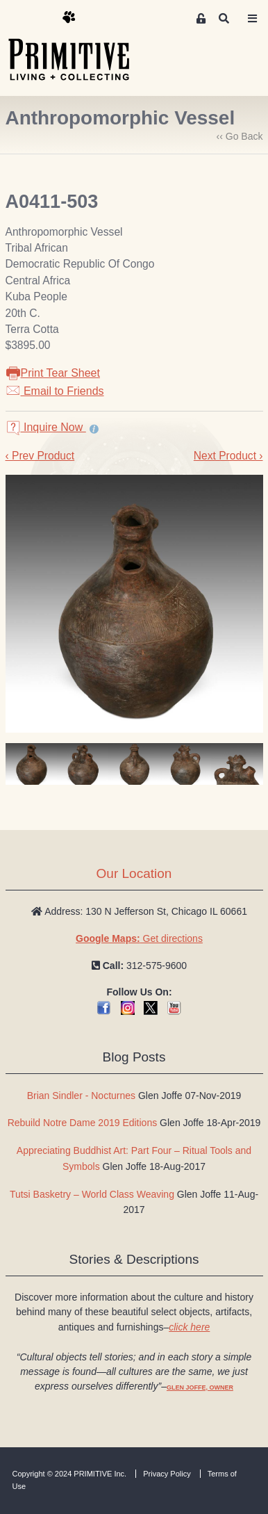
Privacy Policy (166, 1474)
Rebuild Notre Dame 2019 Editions (83, 1122)
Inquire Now (46, 427)
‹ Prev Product (40, 456)
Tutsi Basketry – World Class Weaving (92, 1194)
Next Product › (228, 456)
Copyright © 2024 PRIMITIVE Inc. (69, 1474)
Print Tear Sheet (53, 373)
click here (189, 1327)
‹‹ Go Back (240, 136)
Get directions (139, 938)
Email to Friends (55, 391)
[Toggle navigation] (252, 18)
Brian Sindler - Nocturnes (81, 1095)
